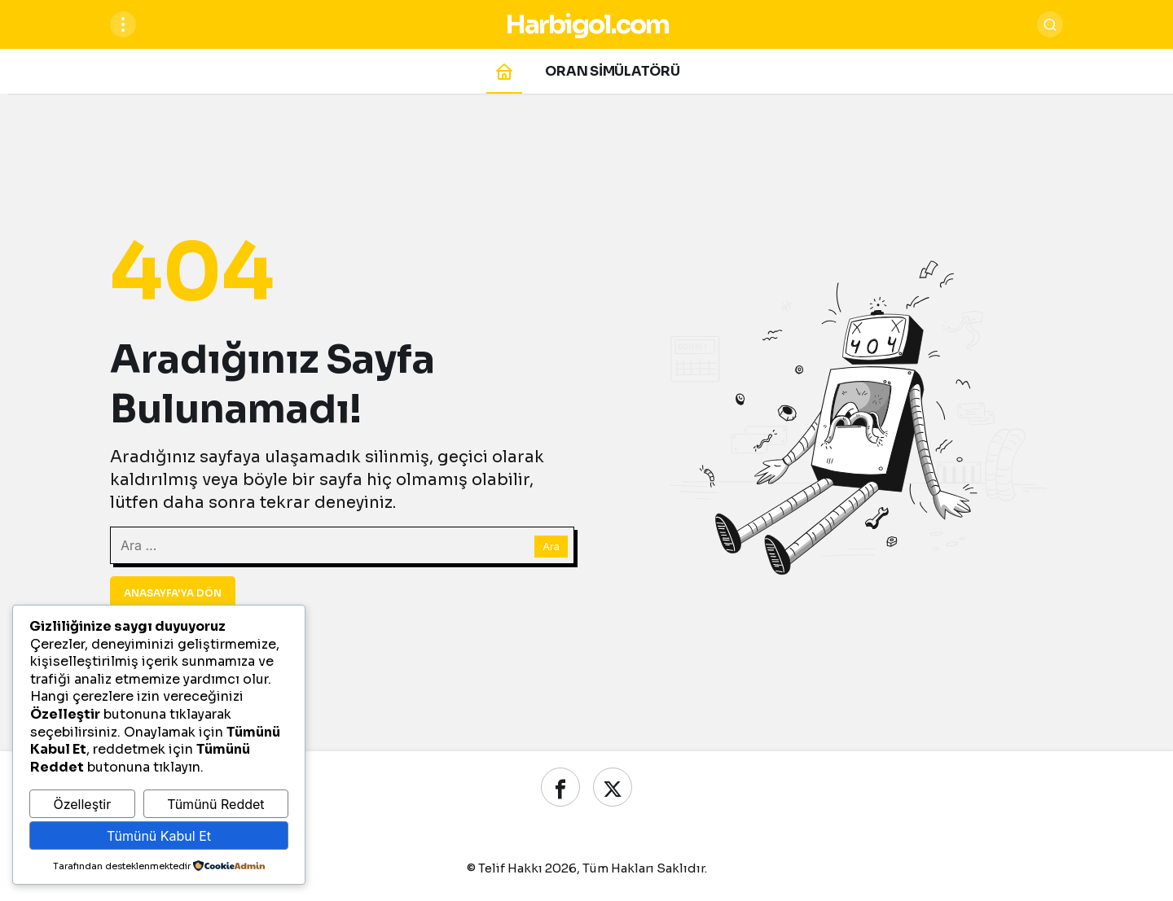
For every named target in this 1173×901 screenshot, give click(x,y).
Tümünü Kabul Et (159, 836)
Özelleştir (82, 804)
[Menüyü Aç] (123, 24)
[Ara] (1050, 24)
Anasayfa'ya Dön (173, 593)
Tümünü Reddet (215, 804)
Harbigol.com (587, 24)
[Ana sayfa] (504, 71)
